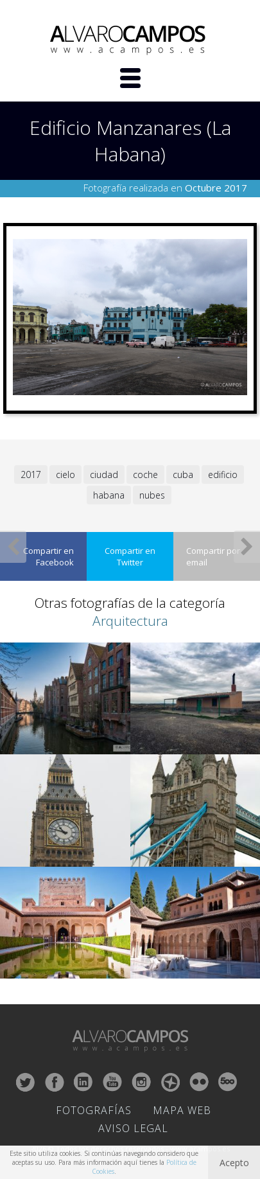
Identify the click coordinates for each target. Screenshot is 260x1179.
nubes (152, 495)
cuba (183, 474)
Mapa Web (182, 1110)
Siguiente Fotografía (247, 547)
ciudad (104, 474)
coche (145, 474)
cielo (65, 474)
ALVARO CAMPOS (130, 40)
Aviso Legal (133, 1128)
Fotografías (94, 1110)
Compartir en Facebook (48, 556)
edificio (223, 474)
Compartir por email (213, 556)
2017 (31, 474)
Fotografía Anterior (13, 547)
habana (109, 495)
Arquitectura (130, 621)
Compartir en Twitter (130, 556)
